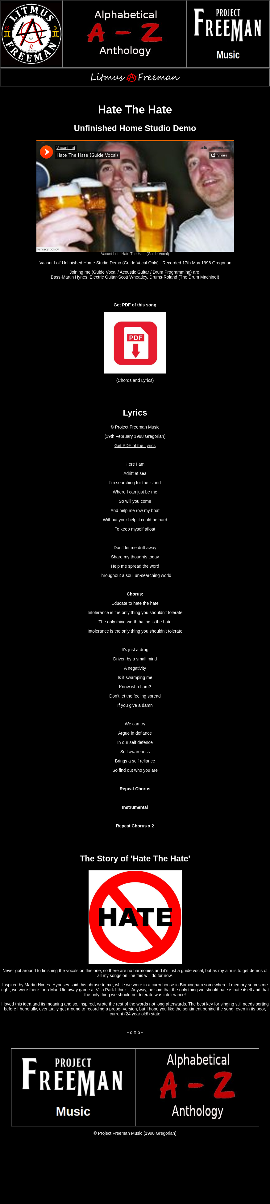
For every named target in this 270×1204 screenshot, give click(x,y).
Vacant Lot (109, 254)
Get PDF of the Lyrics (135, 445)
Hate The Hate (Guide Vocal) (145, 254)
